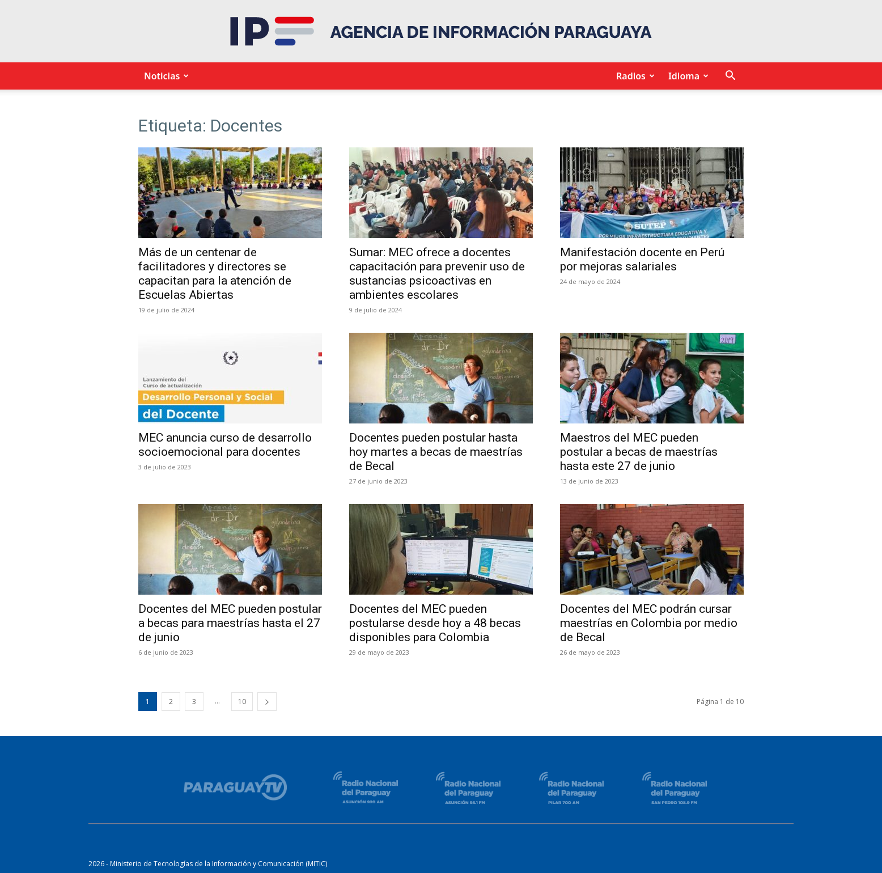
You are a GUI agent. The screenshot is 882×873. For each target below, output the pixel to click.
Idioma (686, 76)
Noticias (164, 76)
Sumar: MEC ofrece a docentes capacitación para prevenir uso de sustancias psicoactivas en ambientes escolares (437, 273)
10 (242, 701)
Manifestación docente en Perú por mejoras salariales (642, 259)
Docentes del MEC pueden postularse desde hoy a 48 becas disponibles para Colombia (435, 623)
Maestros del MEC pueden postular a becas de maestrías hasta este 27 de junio (639, 452)
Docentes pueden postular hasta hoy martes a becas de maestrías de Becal (436, 452)
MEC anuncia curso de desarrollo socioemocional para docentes (225, 445)
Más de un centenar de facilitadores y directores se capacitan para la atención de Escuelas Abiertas (214, 273)
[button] (730, 76)
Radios (633, 76)
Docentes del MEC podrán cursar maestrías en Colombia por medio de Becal (648, 623)
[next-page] (267, 701)
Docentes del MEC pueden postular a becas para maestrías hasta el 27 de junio (230, 623)
